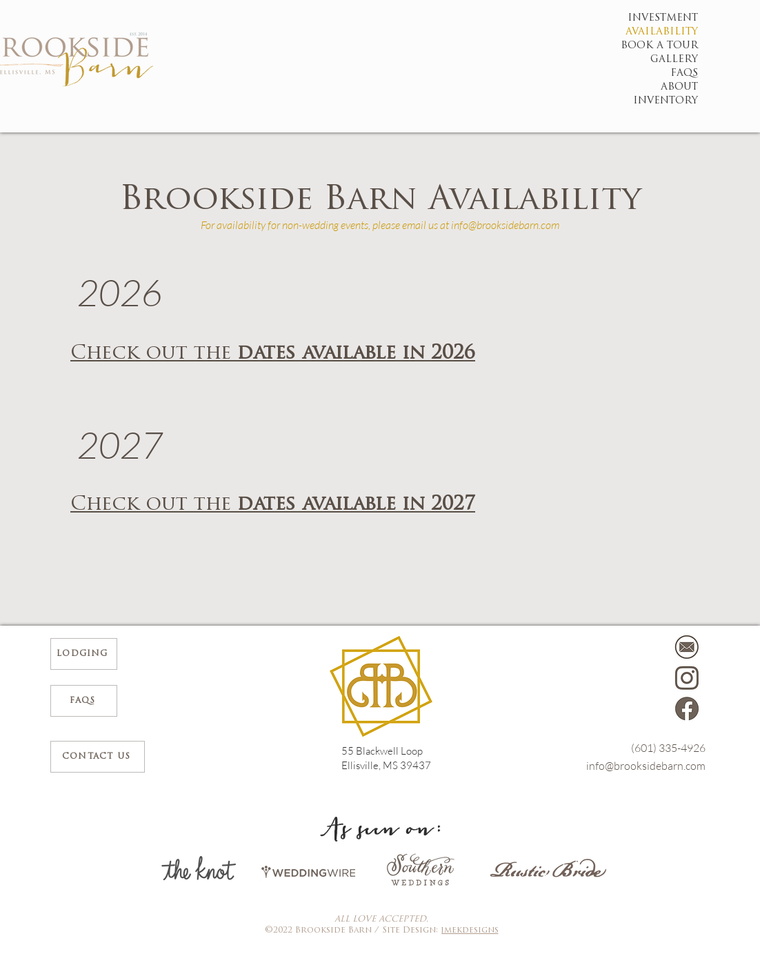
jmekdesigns (470, 930)
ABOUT (685, 87)
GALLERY (685, 59)
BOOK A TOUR (685, 46)
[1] (687, 709)
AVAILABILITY (685, 32)
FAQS (685, 73)
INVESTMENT (685, 18)
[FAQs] (83, 701)
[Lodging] (83, 654)
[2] (687, 678)
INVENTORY (685, 101)
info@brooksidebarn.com (505, 225)
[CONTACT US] (97, 757)
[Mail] (687, 647)
